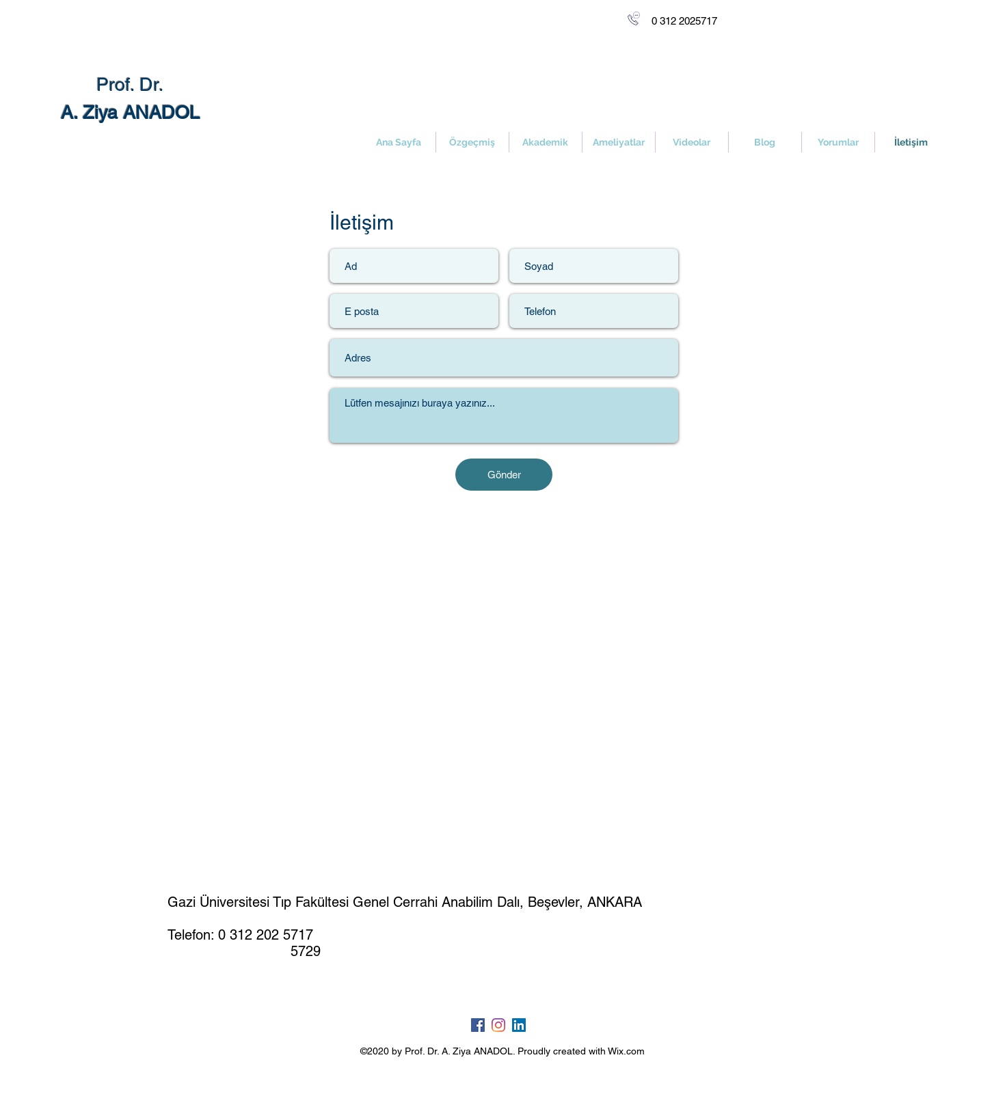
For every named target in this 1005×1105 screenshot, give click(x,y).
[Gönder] (503, 475)
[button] (618, 142)
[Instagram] (498, 1025)
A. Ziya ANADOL (130, 112)
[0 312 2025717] (684, 21)
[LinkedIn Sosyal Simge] (519, 1025)
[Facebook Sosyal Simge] (478, 1025)
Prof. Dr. (130, 84)
